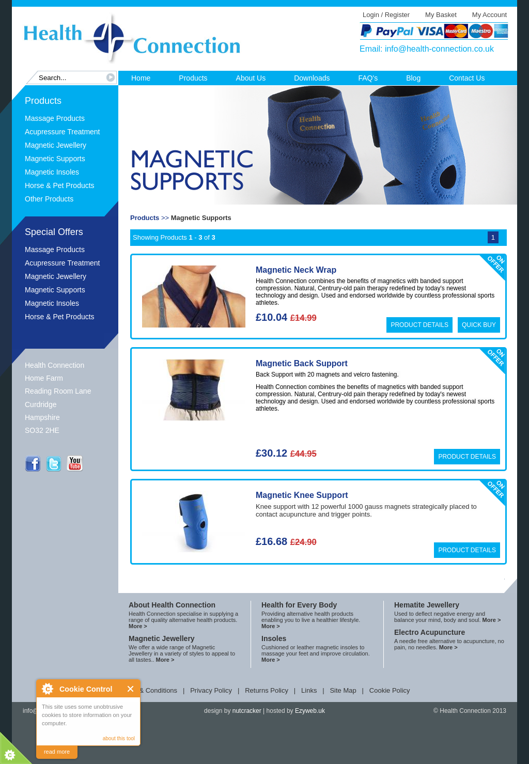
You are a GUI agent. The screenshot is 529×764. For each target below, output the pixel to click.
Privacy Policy (211, 690)
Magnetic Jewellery (55, 145)
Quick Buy (479, 325)
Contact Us (467, 78)
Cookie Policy (389, 690)
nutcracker (246, 710)
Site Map (343, 690)
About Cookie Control (47, 688)
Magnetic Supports (55, 158)
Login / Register (386, 15)
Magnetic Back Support (302, 363)
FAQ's (368, 78)
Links (309, 690)
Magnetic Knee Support (302, 495)
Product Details (419, 325)
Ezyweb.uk (310, 710)
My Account (489, 15)
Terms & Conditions (148, 690)
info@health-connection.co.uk (439, 48)
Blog (413, 78)
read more (57, 752)
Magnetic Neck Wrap (296, 270)
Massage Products (55, 118)
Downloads (312, 78)
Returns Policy (266, 690)
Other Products (49, 199)
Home (140, 78)
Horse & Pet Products (60, 185)
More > (138, 626)
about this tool (119, 738)
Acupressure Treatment (62, 132)
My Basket (441, 15)
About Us (251, 78)
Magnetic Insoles (52, 172)
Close (131, 688)
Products (193, 78)
